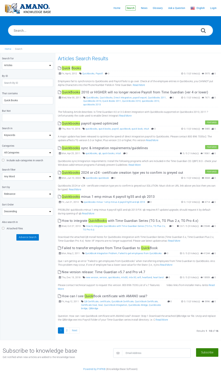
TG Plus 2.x (159, 226)
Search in (7, 128)
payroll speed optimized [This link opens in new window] (88, 123)
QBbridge (93, 308)
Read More (139, 85)
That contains (10, 93)
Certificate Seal (89, 305)
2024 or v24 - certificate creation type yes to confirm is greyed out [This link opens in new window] (120, 173)
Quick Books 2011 (111, 101)
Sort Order (8, 204)
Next (74, 330)
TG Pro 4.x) (88, 229)
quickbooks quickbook (97, 178)
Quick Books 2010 (131, 101)
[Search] (203, 30)
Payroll (99, 73)
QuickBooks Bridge (138, 305)
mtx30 (124, 277)
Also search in (10, 222)
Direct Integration (123, 97)
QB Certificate (91, 301)
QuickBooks (92, 97)
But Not (6, 110)
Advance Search (28, 237)
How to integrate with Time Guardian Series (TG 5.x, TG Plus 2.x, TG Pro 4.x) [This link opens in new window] (128, 221)
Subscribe (207, 352)
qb (100, 153)
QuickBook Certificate (122, 301)
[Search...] (110, 30)
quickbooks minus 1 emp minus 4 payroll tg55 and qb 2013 (114, 202)
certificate (105, 301)
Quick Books (106, 97)
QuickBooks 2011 (157, 97)
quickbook (125, 128)
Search (18, 49)
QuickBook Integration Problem (101, 253)
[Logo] (28, 8)
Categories (8, 145)
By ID (5, 75)
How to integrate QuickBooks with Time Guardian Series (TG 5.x (119, 226)
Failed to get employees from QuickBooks (140, 253)
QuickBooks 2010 (92, 101)
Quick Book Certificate (146, 301)
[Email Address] (152, 353)
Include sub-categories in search (22, 160)
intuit (146, 128)
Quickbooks (88, 73)
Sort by (6, 187)
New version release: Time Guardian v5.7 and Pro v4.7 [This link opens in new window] (101, 272)
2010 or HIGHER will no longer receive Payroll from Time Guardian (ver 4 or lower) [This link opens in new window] (133, 92)
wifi (139, 277)
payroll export (140, 97)
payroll (115, 128)
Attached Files (12, 228)
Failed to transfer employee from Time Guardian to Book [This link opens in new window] (108, 248)
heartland (147, 277)
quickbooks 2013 (92, 104)
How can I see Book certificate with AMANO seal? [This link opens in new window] (102, 296)
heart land (158, 277)
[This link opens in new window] (69, 68)
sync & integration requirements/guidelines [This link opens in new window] (103, 148)
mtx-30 (132, 277)
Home (8, 49)
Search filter (9, 169)
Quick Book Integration (115, 305)
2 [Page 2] (67, 330)
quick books (105, 128)
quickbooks (91, 128)
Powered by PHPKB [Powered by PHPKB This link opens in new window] (94, 369)
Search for (8, 58)
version (103, 277)
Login (213, 8)
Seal (100, 305)
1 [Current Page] (61, 330)
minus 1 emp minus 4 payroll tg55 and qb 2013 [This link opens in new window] (106, 197)
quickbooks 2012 (150, 101)
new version (92, 277)
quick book (137, 128)
